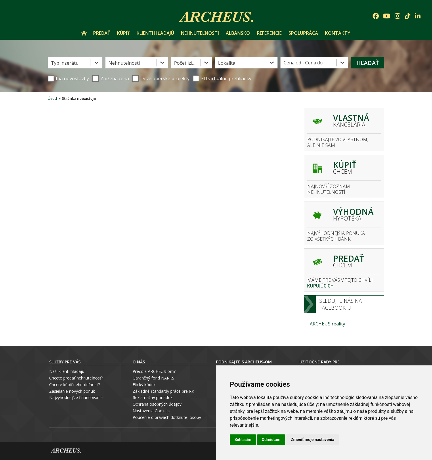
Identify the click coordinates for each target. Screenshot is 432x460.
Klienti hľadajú (155, 33)
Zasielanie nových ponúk (72, 391)
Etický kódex (144, 384)
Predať (101, 33)
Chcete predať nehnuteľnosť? (76, 378)
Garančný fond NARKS (153, 378)
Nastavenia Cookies (151, 410)
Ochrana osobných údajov (157, 404)
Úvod (84, 33)
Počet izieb (186, 63)
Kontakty (337, 33)
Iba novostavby (68, 78)
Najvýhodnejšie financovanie (76, 397)
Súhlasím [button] (242, 439)
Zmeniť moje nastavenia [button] (312, 439)
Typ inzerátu (65, 63)
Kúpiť (123, 33)
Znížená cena (110, 78)
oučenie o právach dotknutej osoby (168, 417)
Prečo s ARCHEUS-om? (154, 371)
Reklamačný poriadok (153, 397)
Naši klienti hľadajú (66, 371)
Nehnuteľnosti (200, 33)
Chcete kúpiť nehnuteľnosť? (74, 384)
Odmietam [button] (271, 439)
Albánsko (238, 33)
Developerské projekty (165, 78)
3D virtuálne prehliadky (222, 78)
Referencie (269, 33)
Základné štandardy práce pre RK (163, 391)
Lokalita (226, 63)
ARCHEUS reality (327, 324)
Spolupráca (303, 33)
